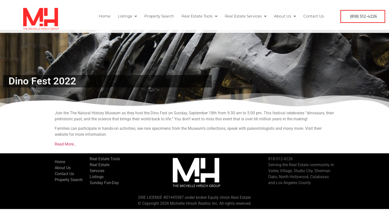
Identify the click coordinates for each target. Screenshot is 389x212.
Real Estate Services (245, 16)
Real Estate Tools (199, 16)
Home (104, 16)
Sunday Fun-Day (104, 185)
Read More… (65, 147)
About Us (285, 16)
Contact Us (313, 16)
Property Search (159, 16)
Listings (127, 16)
